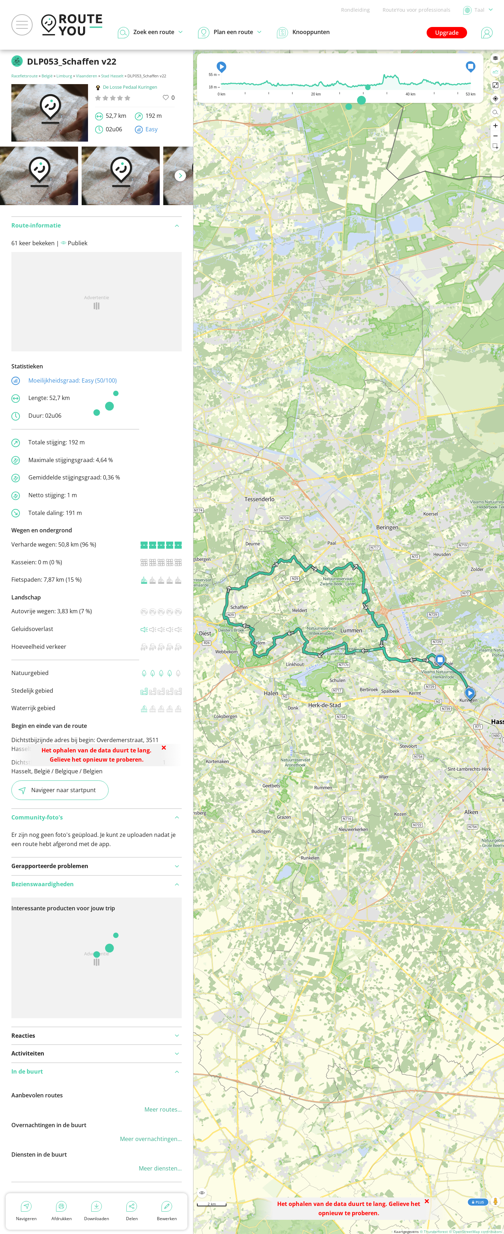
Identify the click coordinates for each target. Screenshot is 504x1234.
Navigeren (26, 1211)
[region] (348, 642)
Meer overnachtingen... (151, 1139)
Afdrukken (61, 1211)
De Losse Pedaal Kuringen (126, 87)
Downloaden (96, 1211)
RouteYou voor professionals (416, 9)
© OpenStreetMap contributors (475, 1231)
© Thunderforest (434, 1231)
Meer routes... (163, 1109)
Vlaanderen (86, 75)
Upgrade (447, 33)
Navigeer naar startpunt (57, 790)
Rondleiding (355, 9)
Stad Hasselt (112, 75)
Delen (132, 1211)
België (47, 75)
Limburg (64, 75)
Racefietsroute (24, 75)
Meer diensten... (160, 1168)
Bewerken (167, 1211)
